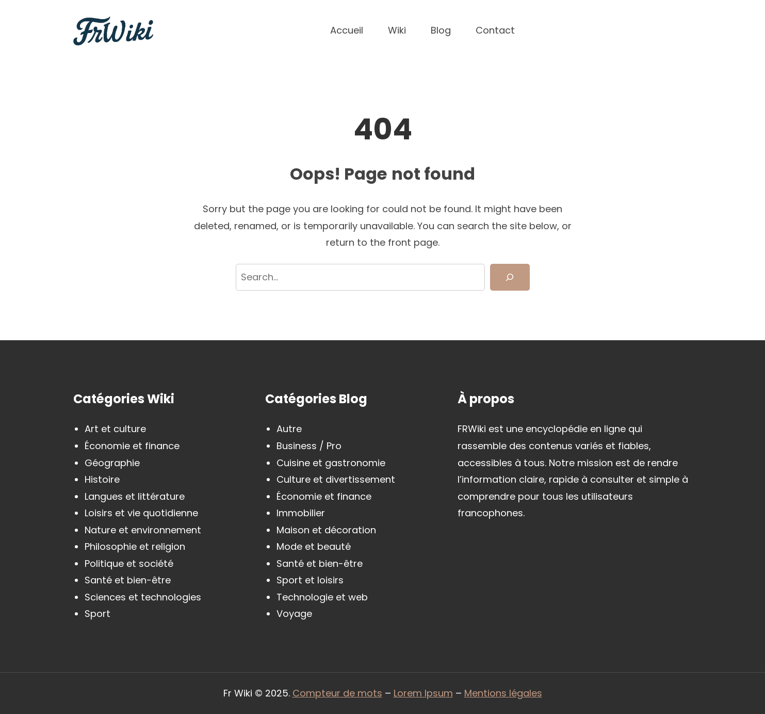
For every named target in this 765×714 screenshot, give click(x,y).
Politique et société (129, 563)
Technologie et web (322, 597)
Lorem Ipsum (423, 693)
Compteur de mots (337, 693)
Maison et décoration (326, 529)
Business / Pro (308, 445)
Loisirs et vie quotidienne (141, 512)
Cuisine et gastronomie (330, 462)
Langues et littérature (135, 496)
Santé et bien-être (128, 580)
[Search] (509, 277)
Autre (289, 428)
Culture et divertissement (335, 479)
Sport (97, 613)
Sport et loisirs (310, 580)
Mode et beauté (313, 546)
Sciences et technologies (143, 597)
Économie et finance (132, 445)
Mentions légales (503, 693)
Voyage (294, 613)
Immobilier (300, 512)
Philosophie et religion (135, 546)
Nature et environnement (143, 529)
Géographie (112, 462)
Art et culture (115, 428)
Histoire (102, 479)
